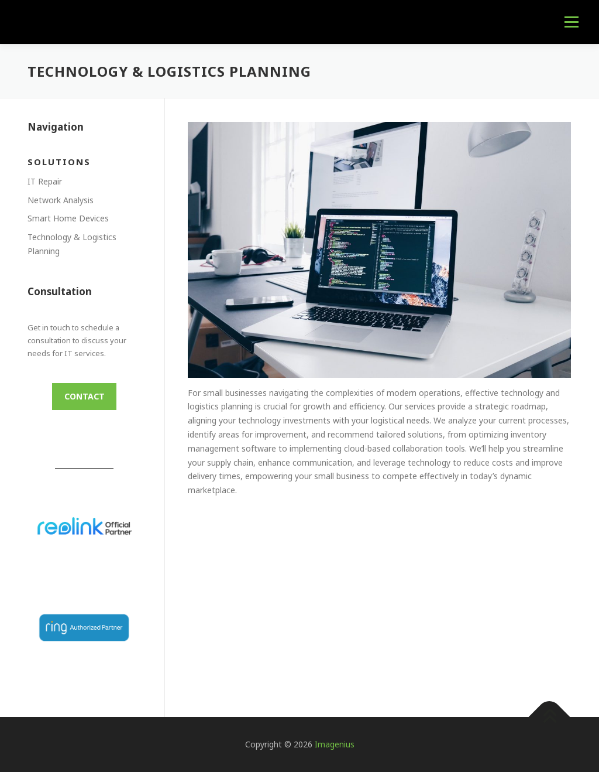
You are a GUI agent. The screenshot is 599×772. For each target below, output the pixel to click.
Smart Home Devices (68, 218)
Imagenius (334, 744)
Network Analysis (60, 200)
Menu (571, 22)
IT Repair (44, 181)
